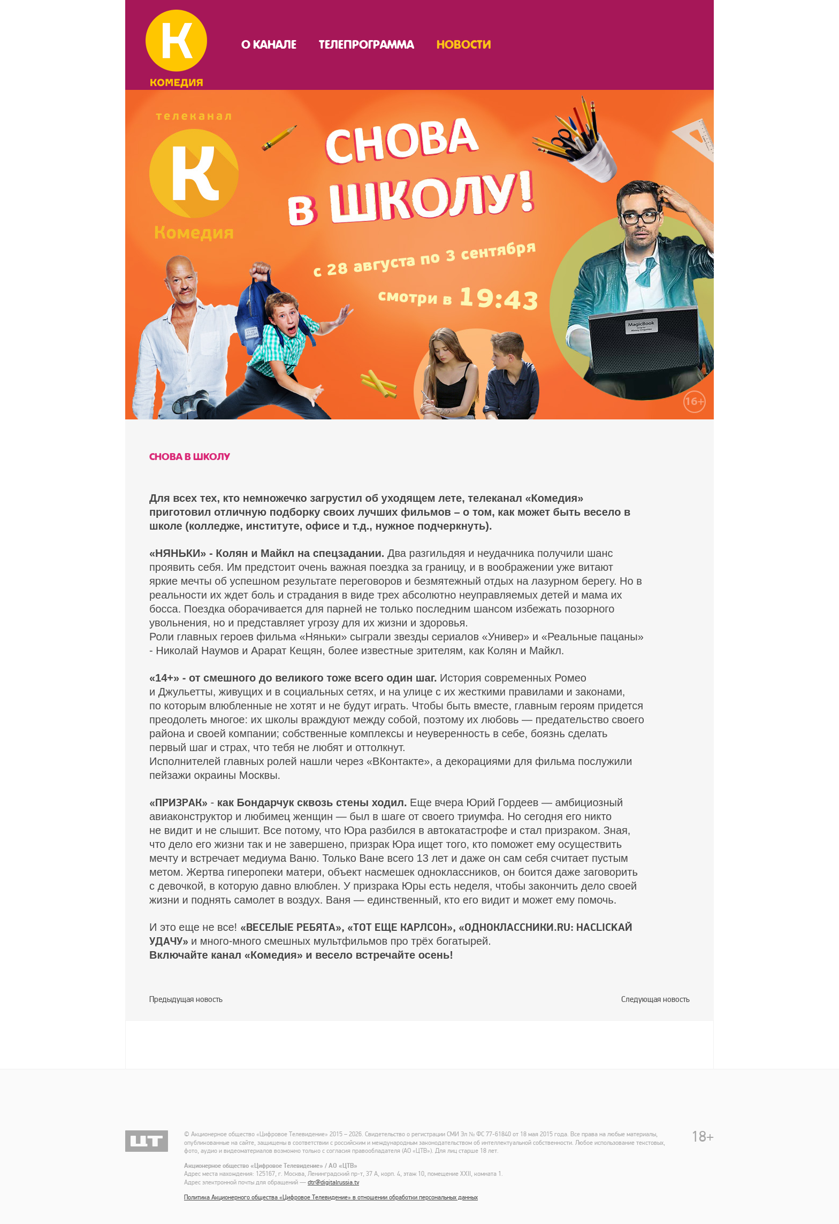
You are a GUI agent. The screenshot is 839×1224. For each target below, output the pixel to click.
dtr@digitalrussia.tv (333, 1183)
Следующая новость (655, 999)
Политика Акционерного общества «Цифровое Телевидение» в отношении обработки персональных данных (331, 1198)
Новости (464, 45)
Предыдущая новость (186, 999)
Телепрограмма (366, 45)
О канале (268, 45)
